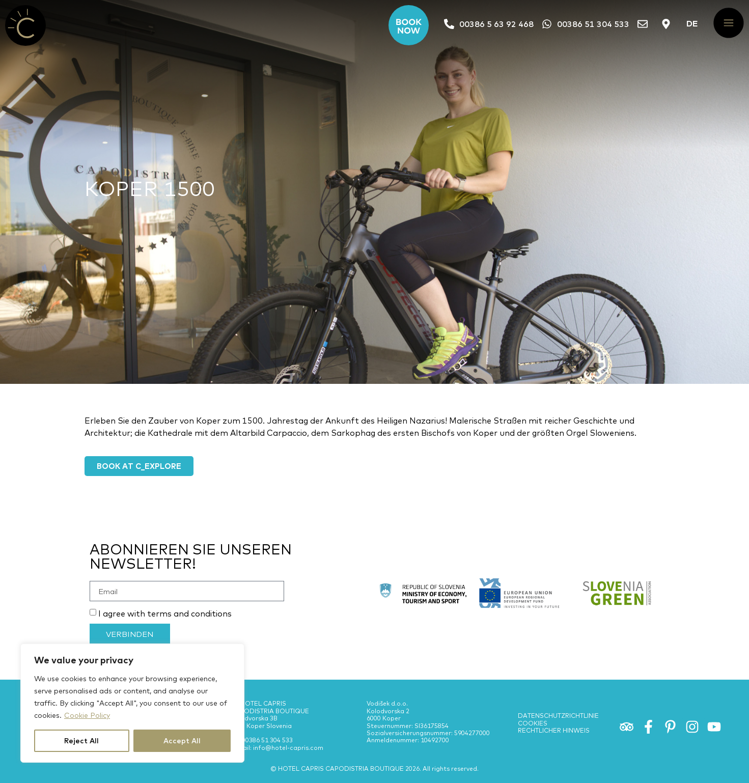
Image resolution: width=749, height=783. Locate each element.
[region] (132, 703)
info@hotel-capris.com (288, 752)
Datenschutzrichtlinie (558, 719)
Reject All (81, 740)
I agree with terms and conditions (165, 618)
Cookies (532, 727)
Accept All (182, 740)
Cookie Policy (87, 715)
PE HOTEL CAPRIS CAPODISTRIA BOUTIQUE (270, 711)
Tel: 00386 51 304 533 (262, 744)
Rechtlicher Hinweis (554, 734)
